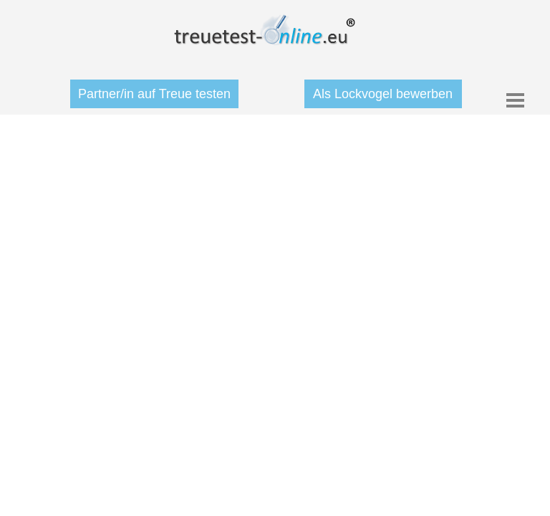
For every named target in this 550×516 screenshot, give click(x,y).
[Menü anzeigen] (515, 100)
